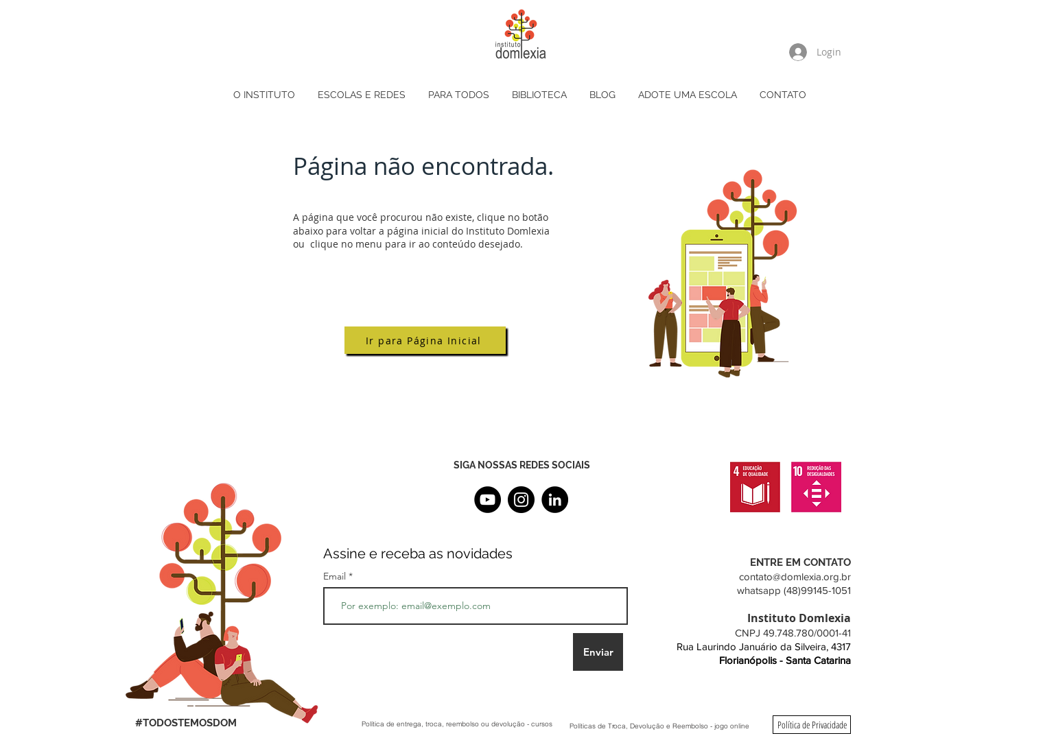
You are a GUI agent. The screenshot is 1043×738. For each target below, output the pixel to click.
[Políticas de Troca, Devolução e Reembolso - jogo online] (659, 725)
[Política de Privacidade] (812, 724)
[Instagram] (521, 499)
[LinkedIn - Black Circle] (554, 499)
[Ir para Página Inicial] (425, 340)
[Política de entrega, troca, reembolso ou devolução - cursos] (456, 724)
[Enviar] (598, 652)
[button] (362, 95)
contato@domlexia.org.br (795, 576)
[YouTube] (487, 499)
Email (336, 576)
